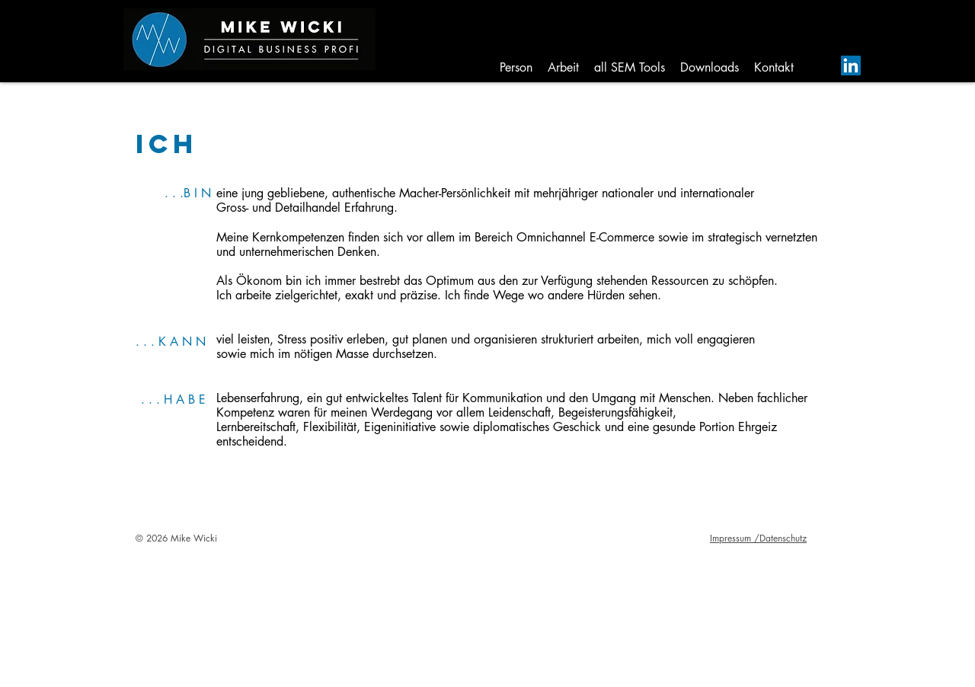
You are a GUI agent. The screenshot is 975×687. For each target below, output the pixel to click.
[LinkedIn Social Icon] (851, 65)
